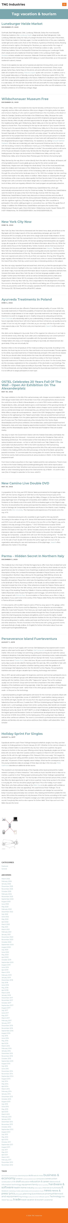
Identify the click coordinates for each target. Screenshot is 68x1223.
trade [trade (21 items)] (17, 1199)
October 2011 (6, 1142)
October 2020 (6, 942)
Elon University (17, 510)
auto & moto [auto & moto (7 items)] (38, 1175)
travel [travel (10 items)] (23, 1200)
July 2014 (5, 1081)
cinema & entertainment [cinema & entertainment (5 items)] (29, 1179)
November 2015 (7, 1056)
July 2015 (5, 1066)
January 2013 (6, 1119)
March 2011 (5, 1157)
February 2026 (7, 881)
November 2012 (7, 1124)
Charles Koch (19, 660)
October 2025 (6, 891)
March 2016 (6, 1046)
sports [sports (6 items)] (47, 1196)
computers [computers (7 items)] (40, 1179)
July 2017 (5, 1010)
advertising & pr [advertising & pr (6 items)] (23, 1175)
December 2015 (7, 1053)
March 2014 (6, 1089)
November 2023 (7, 896)
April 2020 (5, 957)
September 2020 (8, 944)
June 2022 (5, 917)
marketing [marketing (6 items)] (11, 1191)
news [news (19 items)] (47, 1190)
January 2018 (6, 995)
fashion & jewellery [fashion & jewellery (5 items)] (43, 1185)
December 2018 (7, 980)
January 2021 (6, 934)
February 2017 (7, 1020)
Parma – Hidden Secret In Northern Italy (33, 556)
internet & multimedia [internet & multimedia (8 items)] (51, 1188)
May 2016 (5, 1041)
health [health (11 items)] (17, 1187)
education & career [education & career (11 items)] (39, 1181)
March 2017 (6, 1018)
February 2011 (6, 1160)
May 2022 (5, 919)
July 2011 (5, 1150)
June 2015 (5, 1069)
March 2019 (6, 972)
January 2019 (6, 977)
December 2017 (7, 998)
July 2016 (5, 1036)
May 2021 (5, 927)
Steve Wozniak (7, 318)
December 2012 (7, 1122)
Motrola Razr (20, 595)
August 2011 (6, 1147)
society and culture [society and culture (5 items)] (33, 1196)
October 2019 (6, 960)
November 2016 (7, 1028)
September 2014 (7, 1076)
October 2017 (6, 1003)
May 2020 (5, 955)
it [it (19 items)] (62, 1187)
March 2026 (6, 879)
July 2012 (5, 1134)
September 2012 (7, 1129)
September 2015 (7, 1061)
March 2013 (6, 1114)
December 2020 (7, 937)
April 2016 (5, 1043)
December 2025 (7, 886)
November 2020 (7, 939)
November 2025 (7, 889)
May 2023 (5, 907)
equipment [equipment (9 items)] (27, 1184)
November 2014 (7, 1074)
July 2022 (5, 914)
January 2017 (6, 1023)
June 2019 (5, 967)
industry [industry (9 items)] (30, 1188)
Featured (5, 866)
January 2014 (6, 1094)
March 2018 (6, 993)
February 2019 (7, 975)
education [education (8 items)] (25, 1182)
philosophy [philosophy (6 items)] (19, 1194)
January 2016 (6, 1051)
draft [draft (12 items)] (18, 1181)
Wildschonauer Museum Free (25, 99)
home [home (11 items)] (24, 1187)
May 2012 (5, 1137)
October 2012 (6, 1127)
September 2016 (7, 1031)
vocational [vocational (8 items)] (48, 1200)
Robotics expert (30, 73)
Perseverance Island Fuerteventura (29, 639)
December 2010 (7, 1162)
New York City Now (17, 222)
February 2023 (7, 909)
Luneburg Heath (26, 35)
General (4, 869)
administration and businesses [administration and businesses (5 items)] (10, 1175)
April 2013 (5, 1112)
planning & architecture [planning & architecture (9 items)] (33, 1194)
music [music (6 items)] (42, 1191)
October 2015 (6, 1058)
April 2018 (5, 990)
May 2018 (5, 988)
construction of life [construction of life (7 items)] (8, 1182)
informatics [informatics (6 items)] (38, 1188)
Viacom (49, 248)
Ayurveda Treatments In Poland (27, 299)
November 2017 (7, 1000)
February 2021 (6, 932)
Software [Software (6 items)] (42, 1196)
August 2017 (6, 1008)
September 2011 (7, 1145)
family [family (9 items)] (35, 1184)
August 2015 (6, 1063)
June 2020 (5, 952)
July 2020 (5, 950)
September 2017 (7, 1005)
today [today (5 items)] (11, 1200)
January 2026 (6, 884)
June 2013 (5, 1107)
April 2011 (5, 1155)
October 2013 (6, 1099)
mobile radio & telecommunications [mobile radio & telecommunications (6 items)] (27, 1191)
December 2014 (7, 1071)
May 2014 (5, 1084)
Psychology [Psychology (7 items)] (23, 1197)
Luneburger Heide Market (22, 24)
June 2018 (5, 985)
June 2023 (5, 904)
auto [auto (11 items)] (31, 1175)
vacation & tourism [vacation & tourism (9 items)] (35, 1200)
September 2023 (7, 899)
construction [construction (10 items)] (51, 1178)
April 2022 (5, 922)
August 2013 (6, 1101)
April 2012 (5, 1139)
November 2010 (7, 1165)
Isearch (48, 326)
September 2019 (7, 962)
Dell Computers (39, 650)
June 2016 (5, 1038)
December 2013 (7, 1096)
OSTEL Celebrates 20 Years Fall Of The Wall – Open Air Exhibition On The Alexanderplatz (31, 385)
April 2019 (5, 970)
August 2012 (6, 1132)
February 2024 (7, 894)
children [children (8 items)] (19, 1179)
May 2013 (5, 1109)
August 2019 (6, 965)
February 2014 (7, 1091)
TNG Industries (13, 4)
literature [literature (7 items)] (5, 1191)
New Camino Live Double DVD (25, 483)
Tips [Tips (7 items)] (7, 1200)
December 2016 (7, 1026)
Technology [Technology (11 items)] (55, 1196)
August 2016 (6, 1033)
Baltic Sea (36, 785)
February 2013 (6, 1117)
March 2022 (6, 924)
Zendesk (5, 55)
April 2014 (5, 1086)
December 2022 (7, 912)
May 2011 (5, 1152)
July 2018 (5, 982)
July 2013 (5, 1104)
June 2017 (5, 1013)
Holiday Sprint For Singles (22, 734)
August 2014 (6, 1079)
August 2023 (6, 901)
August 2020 (6, 947)
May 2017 (5, 1015)
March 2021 (6, 929)
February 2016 (6, 1048)
